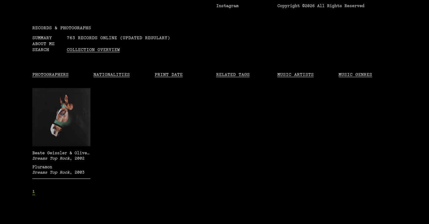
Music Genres (355, 74)
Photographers (50, 74)
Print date (169, 74)
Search (40, 49)
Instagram (227, 5)
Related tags (233, 74)
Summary (42, 37)
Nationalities (112, 74)
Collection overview (93, 49)
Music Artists (295, 74)
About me (43, 43)
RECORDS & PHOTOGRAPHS (61, 27)
